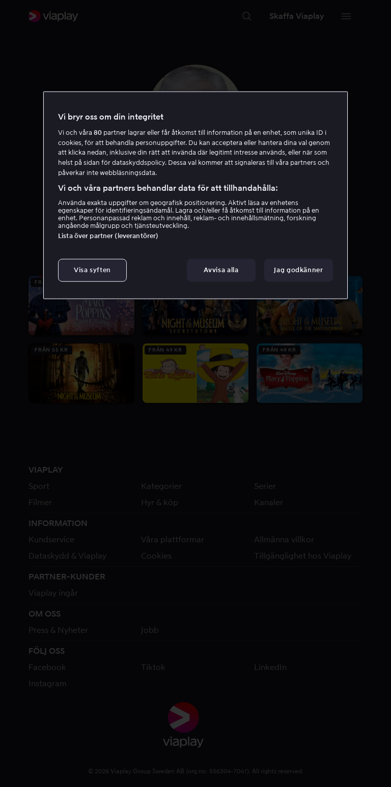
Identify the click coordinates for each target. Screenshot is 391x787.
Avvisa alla (221, 270)
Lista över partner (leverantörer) (108, 236)
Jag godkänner (298, 270)
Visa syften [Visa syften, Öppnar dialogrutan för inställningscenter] (92, 270)
